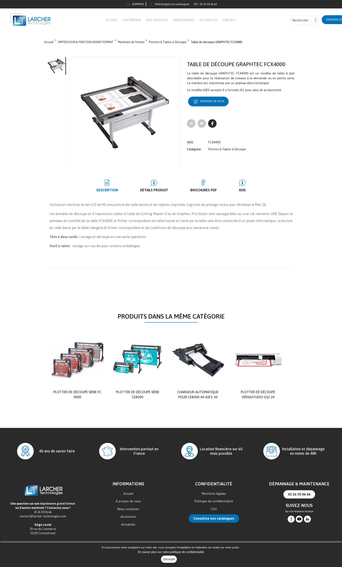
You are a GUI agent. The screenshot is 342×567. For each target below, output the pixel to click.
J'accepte (169, 559)
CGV (214, 512)
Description (119, 193)
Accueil (128, 497)
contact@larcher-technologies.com (42, 519)
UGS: (190, 142)
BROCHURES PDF (199, 193)
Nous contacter (128, 512)
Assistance (128, 520)
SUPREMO (135, 4)
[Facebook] (212, 126)
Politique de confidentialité (213, 504)
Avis (229, 193)
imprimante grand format (57, 506)
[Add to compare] (191, 126)
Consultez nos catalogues (213, 521)
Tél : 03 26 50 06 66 (205, 4)
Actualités (128, 527)
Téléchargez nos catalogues (169, 4)
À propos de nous (128, 504)
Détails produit (158, 193)
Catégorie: (194, 149)
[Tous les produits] (202, 126)
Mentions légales (214, 497)
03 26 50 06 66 (299, 497)
